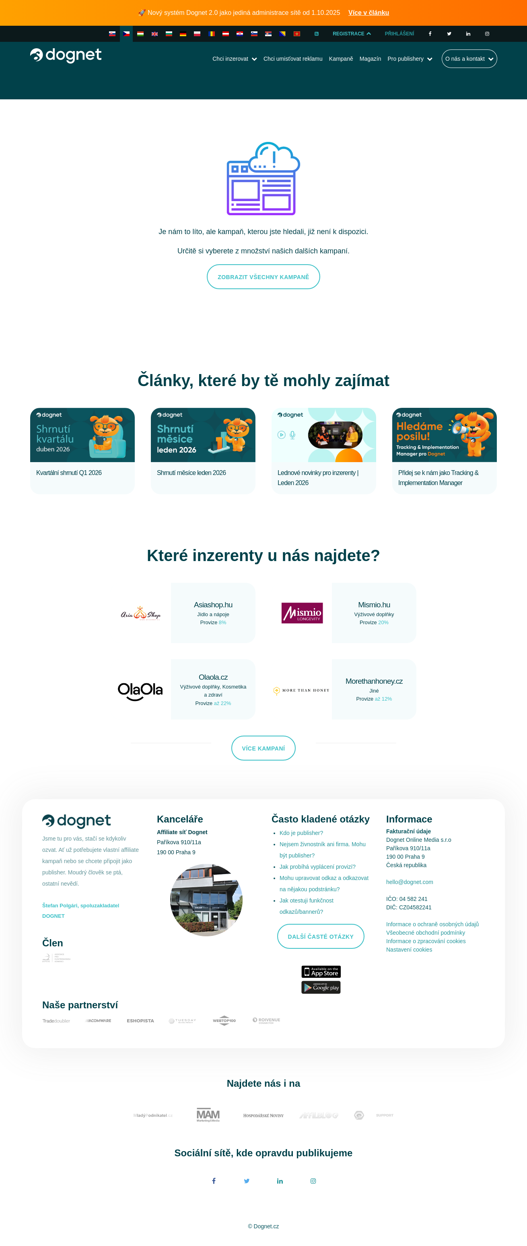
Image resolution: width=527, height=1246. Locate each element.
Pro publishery (405, 59)
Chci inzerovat (230, 59)
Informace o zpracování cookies (426, 941)
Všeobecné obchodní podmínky (425, 932)
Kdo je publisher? (301, 833)
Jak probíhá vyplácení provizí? (318, 867)
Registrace (352, 34)
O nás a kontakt (465, 59)
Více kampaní (263, 748)
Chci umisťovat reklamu (293, 59)
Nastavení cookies (409, 949)
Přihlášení (399, 34)
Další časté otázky (321, 936)
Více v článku (368, 12)
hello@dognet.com (409, 882)
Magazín (370, 59)
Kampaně (341, 59)
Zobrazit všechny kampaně (263, 277)
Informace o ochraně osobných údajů (432, 924)
